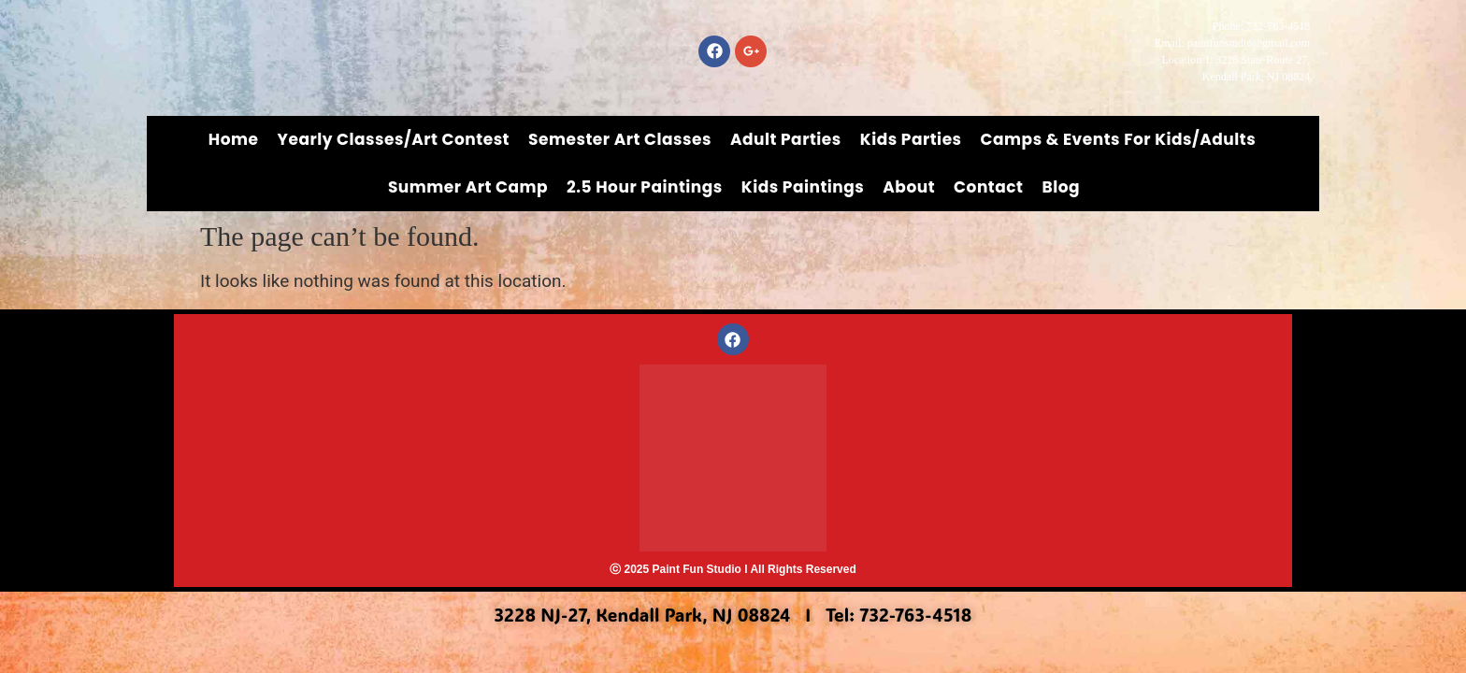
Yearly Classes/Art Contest (394, 139)
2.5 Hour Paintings (645, 187)
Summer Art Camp (468, 187)
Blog (1061, 187)
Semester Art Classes (619, 139)
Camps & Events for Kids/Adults (1119, 139)
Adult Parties (785, 139)
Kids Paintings (803, 187)
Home (233, 139)
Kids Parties (911, 139)
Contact (988, 187)
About (909, 187)
